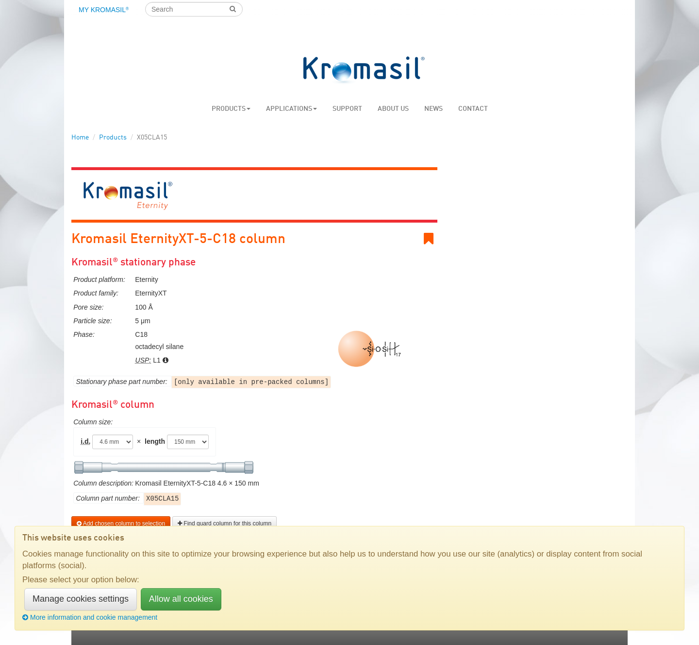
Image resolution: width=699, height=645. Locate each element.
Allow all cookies (181, 599)
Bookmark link (430, 238)
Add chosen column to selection (121, 523)
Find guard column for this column (224, 523)
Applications (291, 108)
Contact (473, 108)
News (433, 108)
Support (347, 108)
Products (231, 108)
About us (393, 108)
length (155, 441)
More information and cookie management (89, 617)
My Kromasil (104, 10)
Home (80, 137)
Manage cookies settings (81, 599)
